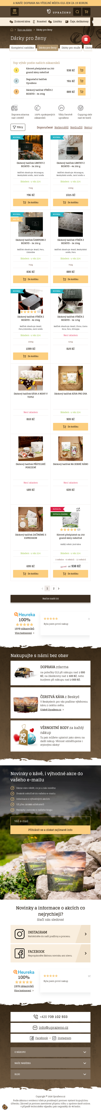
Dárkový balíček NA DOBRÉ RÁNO (70, 464)
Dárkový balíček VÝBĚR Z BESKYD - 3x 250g (39, 92)
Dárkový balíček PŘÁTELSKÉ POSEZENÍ (31, 465)
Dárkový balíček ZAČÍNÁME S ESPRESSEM (30, 536)
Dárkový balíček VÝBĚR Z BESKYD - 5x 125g (70, 318)
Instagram (61, 1038)
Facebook (39, 1038)
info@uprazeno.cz (50, 1027)
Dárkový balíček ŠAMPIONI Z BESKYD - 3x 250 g (31, 241)
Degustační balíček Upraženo (36, 81)
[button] (20, 21)
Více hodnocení (23, 633)
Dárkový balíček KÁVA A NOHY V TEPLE (31, 395)
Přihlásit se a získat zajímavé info (50, 830)
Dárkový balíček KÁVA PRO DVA (70, 394)
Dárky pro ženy (44, 29)
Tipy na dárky (24, 29)
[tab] (45, 127)
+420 (51, 1016)
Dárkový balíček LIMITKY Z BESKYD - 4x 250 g (71, 164)
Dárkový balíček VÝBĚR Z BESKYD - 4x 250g (30, 318)
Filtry (18, 127)
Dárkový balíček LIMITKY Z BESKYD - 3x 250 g (31, 164)
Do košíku (30, 202)
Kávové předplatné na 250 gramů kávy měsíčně (40, 70)
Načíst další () (51, 598)
